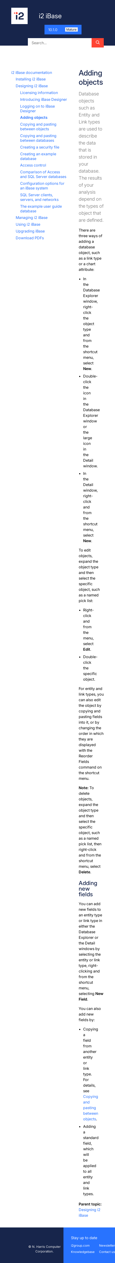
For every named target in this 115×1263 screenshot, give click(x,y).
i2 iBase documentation (31, 72)
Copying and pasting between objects (38, 126)
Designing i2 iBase (32, 85)
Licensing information (39, 92)
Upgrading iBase (30, 231)
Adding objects (34, 117)
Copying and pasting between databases (38, 138)
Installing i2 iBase (31, 79)
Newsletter (107, 1245)
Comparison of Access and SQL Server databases (43, 174)
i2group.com (80, 1245)
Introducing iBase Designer (43, 99)
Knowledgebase (83, 1252)
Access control (33, 165)
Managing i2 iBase (32, 217)
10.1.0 (63, 29)
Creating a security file (39, 147)
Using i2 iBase (28, 224)
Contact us (107, 1252)
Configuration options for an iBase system (42, 185)
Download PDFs (30, 238)
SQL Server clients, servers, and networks (39, 197)
